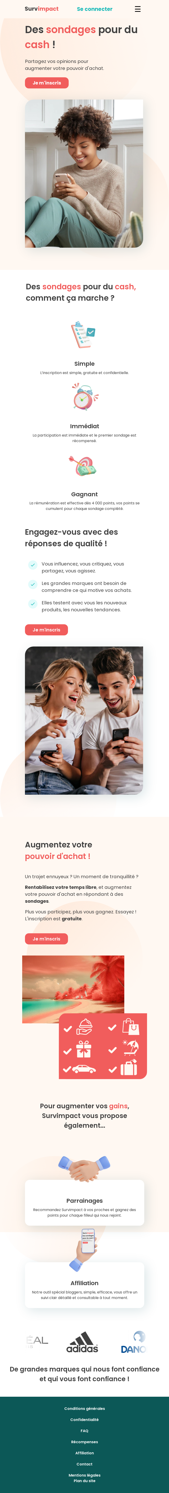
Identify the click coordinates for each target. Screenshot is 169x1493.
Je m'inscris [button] (47, 83)
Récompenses (84, 1442)
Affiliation (84, 1453)
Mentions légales (85, 1475)
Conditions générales (84, 1408)
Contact (84, 1464)
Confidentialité (84, 1419)
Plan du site (84, 1481)
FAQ (84, 1431)
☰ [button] (137, 9)
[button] (95, 9)
